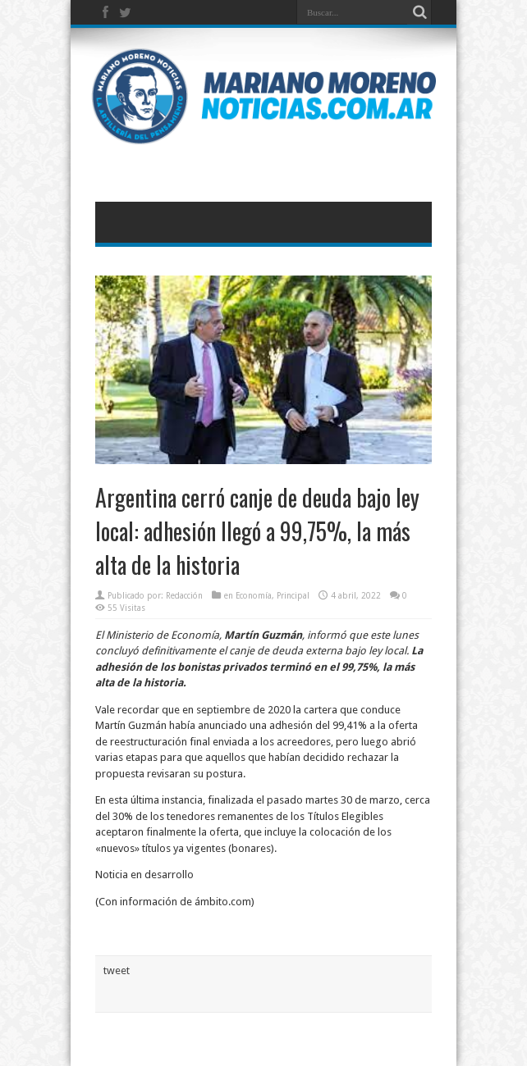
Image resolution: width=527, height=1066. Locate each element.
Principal (293, 595)
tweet (116, 970)
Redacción (184, 595)
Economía (254, 595)
